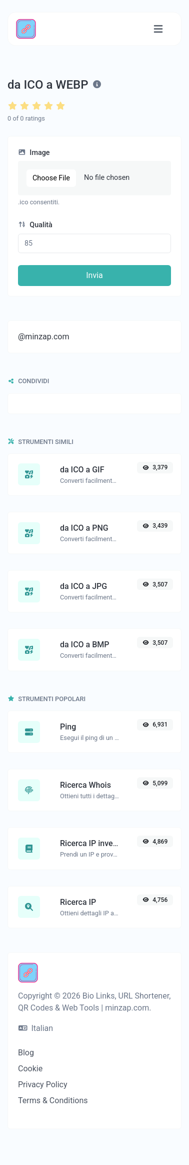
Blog (26, 1052)
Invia (94, 275)
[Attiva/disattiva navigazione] (158, 29)
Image (34, 152)
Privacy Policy (43, 1084)
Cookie (30, 1068)
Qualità (35, 225)
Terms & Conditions (53, 1100)
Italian (35, 1028)
